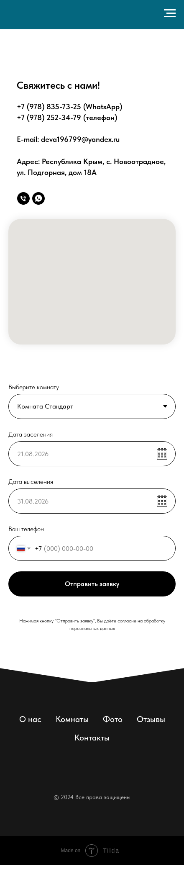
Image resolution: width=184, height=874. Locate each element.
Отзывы (151, 719)
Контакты (92, 738)
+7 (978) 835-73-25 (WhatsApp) (69, 106)
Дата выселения (30, 482)
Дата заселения (30, 434)
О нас (30, 719)
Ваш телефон (26, 529)
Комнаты (72, 719)
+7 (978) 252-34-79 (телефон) (67, 117)
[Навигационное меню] (170, 13)
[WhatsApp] (38, 198)
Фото (113, 719)
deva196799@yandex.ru (80, 139)
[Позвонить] (23, 198)
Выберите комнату (33, 387)
